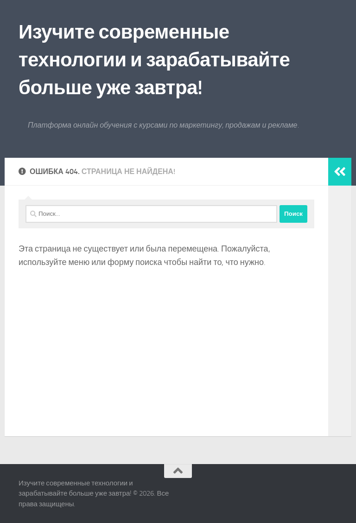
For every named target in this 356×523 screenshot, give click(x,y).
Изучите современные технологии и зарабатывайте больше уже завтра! (154, 59)
